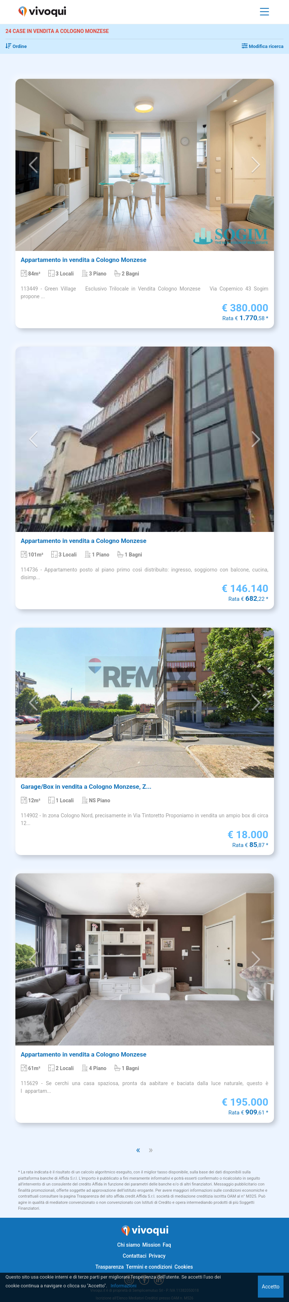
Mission (151, 1245)
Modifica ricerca (263, 46)
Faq (167, 1245)
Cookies (183, 1267)
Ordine (16, 46)
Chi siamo (128, 1245)
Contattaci (135, 1256)
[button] (33, 165)
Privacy (157, 1256)
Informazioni (124, 1285)
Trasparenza (109, 1267)
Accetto (270, 1287)
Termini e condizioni (149, 1267)
